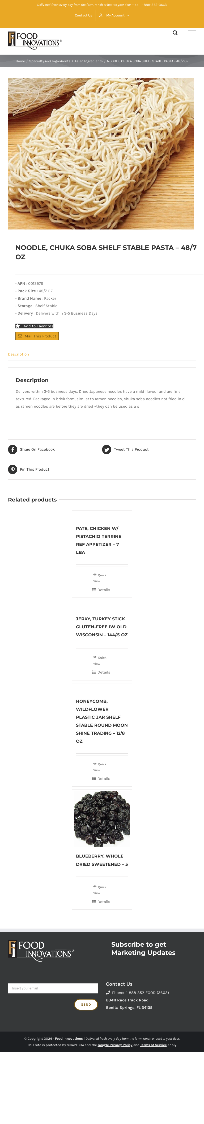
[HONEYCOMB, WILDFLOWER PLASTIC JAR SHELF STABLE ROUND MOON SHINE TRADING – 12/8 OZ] (102, 687)
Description (18, 354)
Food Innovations (69, 1039)
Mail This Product (37, 336)
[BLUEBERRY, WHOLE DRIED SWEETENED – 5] (102, 818)
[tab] (102, 354)
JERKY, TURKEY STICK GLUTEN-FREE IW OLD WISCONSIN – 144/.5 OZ (102, 626)
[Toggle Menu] (192, 33)
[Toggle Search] (175, 32)
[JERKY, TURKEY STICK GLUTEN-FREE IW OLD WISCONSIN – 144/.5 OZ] (102, 605)
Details (103, 589)
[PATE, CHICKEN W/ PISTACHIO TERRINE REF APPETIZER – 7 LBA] (102, 515)
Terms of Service (153, 1045)
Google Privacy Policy (115, 1045)
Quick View (100, 577)
